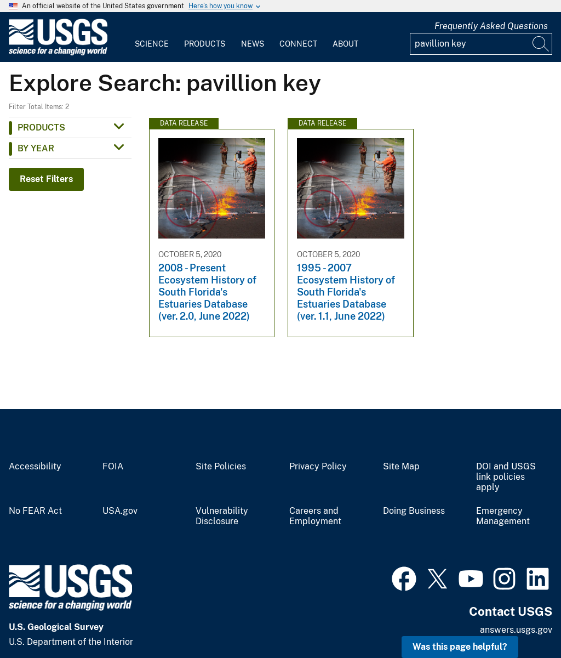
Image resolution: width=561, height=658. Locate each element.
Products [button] (41, 127)
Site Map (401, 467)
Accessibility (35, 467)
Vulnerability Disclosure (222, 516)
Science (152, 43)
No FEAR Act (35, 511)
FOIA (112, 467)
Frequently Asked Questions (491, 26)
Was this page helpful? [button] (460, 647)
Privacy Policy (318, 467)
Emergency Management (503, 516)
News (252, 43)
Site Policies (221, 467)
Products (204, 43)
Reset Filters (46, 179)
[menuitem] (151, 37)
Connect (298, 43)
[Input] (481, 44)
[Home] (58, 53)
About (345, 43)
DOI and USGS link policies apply (506, 477)
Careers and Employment (315, 516)
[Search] (541, 44)
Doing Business (414, 511)
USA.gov (120, 511)
